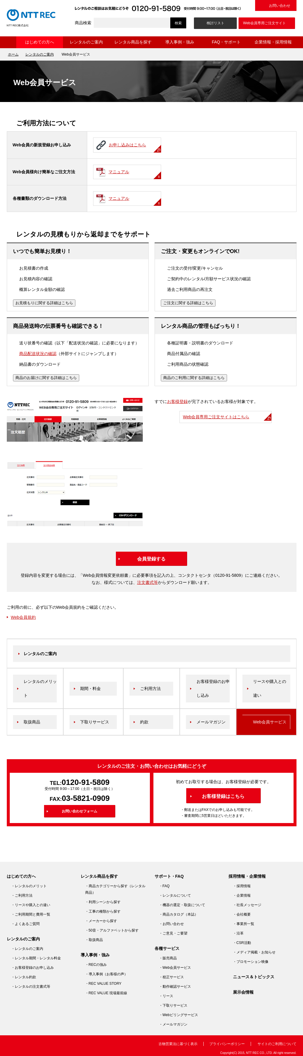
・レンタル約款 (23, 977)
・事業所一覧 (243, 924)
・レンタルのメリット (29, 886)
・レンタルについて (175, 895)
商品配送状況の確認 (37, 353)
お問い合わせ (279, 6)
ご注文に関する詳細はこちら (188, 303)
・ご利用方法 (22, 895)
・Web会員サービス (175, 968)
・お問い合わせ (171, 924)
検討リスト (215, 23)
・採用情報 (242, 886)
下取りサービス (94, 722)
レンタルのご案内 (86, 42)
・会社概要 (242, 914)
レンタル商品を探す (133, 42)
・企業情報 (242, 895)
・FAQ (164, 886)
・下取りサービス (173, 1005)
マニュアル (115, 173)
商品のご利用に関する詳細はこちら (194, 377)
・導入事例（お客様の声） (106, 974)
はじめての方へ (39, 42)
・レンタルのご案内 (27, 949)
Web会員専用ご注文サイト (264, 23)
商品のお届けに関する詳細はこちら (46, 377)
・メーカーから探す (101, 921)
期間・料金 (90, 688)
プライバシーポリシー (227, 1044)
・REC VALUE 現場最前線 (106, 993)
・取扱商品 (94, 940)
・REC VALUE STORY (103, 984)
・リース (166, 996)
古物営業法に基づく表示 (177, 1044)
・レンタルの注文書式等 (30, 986)
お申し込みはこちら (123, 146)
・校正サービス (171, 977)
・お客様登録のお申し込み (32, 968)
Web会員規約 (23, 617)
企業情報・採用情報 (273, 42)
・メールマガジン (173, 1024)
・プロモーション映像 (250, 962)
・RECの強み (96, 965)
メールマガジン (211, 722)
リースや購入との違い (269, 688)
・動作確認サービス (175, 986)
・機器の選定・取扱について (182, 905)
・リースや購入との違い (30, 905)
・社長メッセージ (247, 905)
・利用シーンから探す (103, 902)
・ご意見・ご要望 (173, 933)
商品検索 (83, 22)
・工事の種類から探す (103, 911)
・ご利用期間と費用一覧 (30, 914)
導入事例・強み (179, 42)
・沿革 (238, 933)
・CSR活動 (242, 943)
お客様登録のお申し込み (213, 688)
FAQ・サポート (226, 42)
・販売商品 (168, 958)
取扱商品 (32, 722)
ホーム (11, 42)
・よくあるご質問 (25, 924)
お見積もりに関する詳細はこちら (44, 303)
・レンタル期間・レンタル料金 (36, 958)
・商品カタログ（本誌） (178, 914)
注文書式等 (147, 582)
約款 (144, 722)
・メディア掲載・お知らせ (254, 952)
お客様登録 (177, 401)
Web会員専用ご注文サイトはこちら (216, 416)
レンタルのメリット (40, 688)
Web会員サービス (269, 722)
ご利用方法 (150, 688)
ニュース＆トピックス (253, 976)
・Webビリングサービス (178, 1015)
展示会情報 (243, 992)
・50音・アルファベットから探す (112, 930)
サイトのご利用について (276, 1044)
